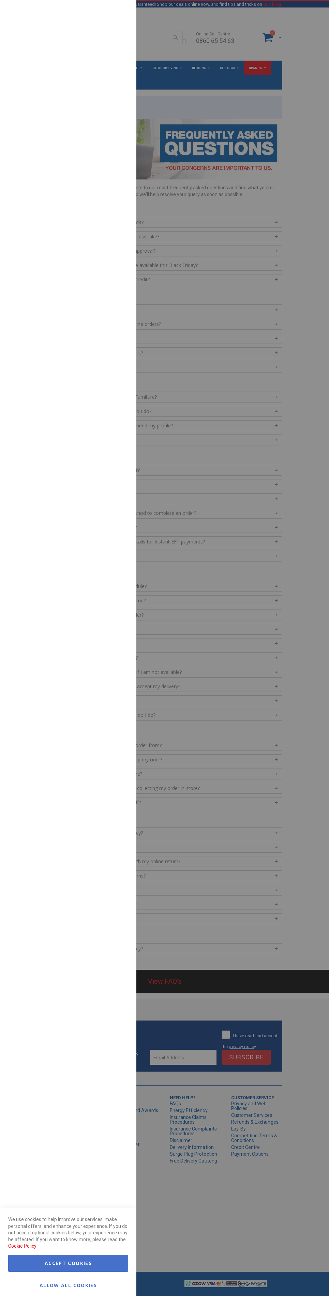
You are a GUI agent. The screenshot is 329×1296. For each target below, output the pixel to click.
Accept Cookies (68, 1263)
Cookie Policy (22, 1246)
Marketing (117, 85)
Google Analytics (117, 170)
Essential (117, 13)
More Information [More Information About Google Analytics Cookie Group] (109, 205)
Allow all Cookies (68, 1285)
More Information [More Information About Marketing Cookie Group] (109, 140)
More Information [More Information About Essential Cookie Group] (109, 55)
